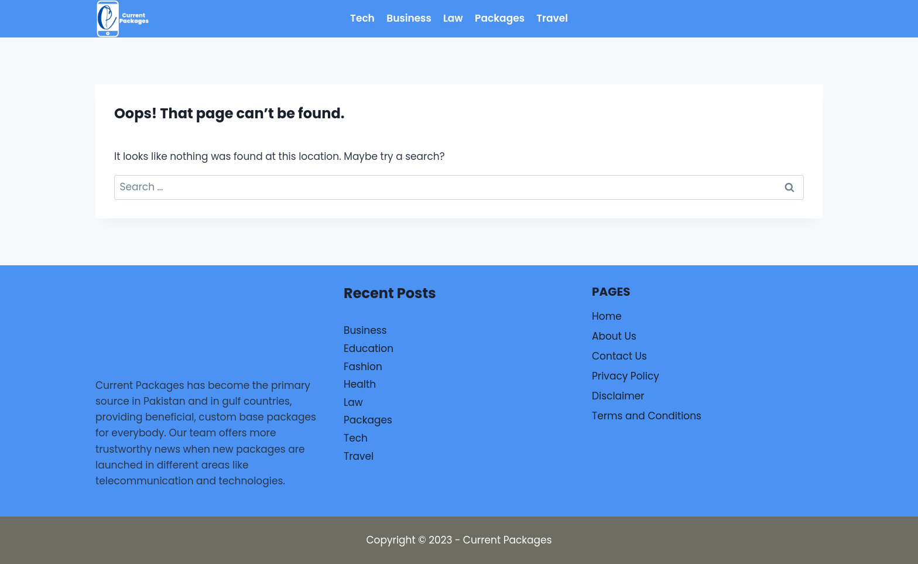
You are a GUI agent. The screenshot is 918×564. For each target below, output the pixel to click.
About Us (614, 336)
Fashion (363, 367)
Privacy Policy (625, 376)
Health (360, 384)
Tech (362, 18)
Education (368, 348)
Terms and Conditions (646, 416)
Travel (552, 18)
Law (453, 18)
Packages (500, 18)
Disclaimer (618, 396)
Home (607, 316)
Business (408, 18)
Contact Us (619, 356)
